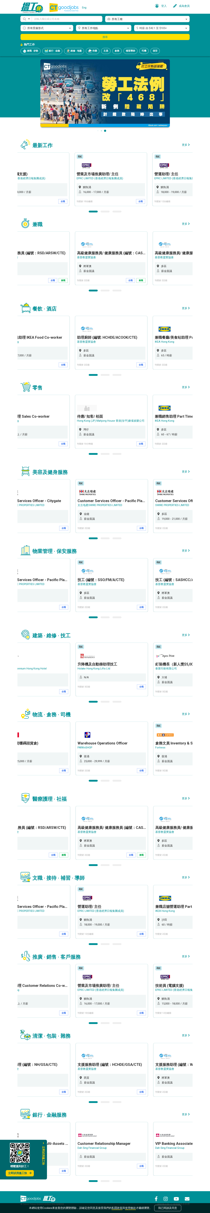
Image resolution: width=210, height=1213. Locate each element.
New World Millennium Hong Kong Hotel (24, 668)
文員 (105, 50)
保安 (155, 50)
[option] (113, 179)
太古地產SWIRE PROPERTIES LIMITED (23, 505)
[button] (26, 19)
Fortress (162, 747)
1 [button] (93, 211)
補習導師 (130, 50)
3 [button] (116, 211)
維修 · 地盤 (74, 51)
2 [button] (105, 211)
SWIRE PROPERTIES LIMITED (173, 505)
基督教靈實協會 (88, 257)
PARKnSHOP (86, 747)
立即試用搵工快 (19, 1173)
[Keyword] (67, 19)
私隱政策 (117, 1208)
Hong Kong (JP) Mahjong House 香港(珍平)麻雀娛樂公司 (112, 420)
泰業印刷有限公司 (167, 668)
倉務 (117, 50)
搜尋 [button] (105, 37)
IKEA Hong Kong (166, 341)
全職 (65, 201)
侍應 (92, 51)
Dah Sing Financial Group (93, 1148)
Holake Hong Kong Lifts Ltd (95, 668)
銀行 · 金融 (52, 51)
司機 (144, 50)
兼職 (65, 280)
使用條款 (130, 1208)
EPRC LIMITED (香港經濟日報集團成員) (24, 178)
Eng (84, 7)
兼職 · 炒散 (30, 51)
